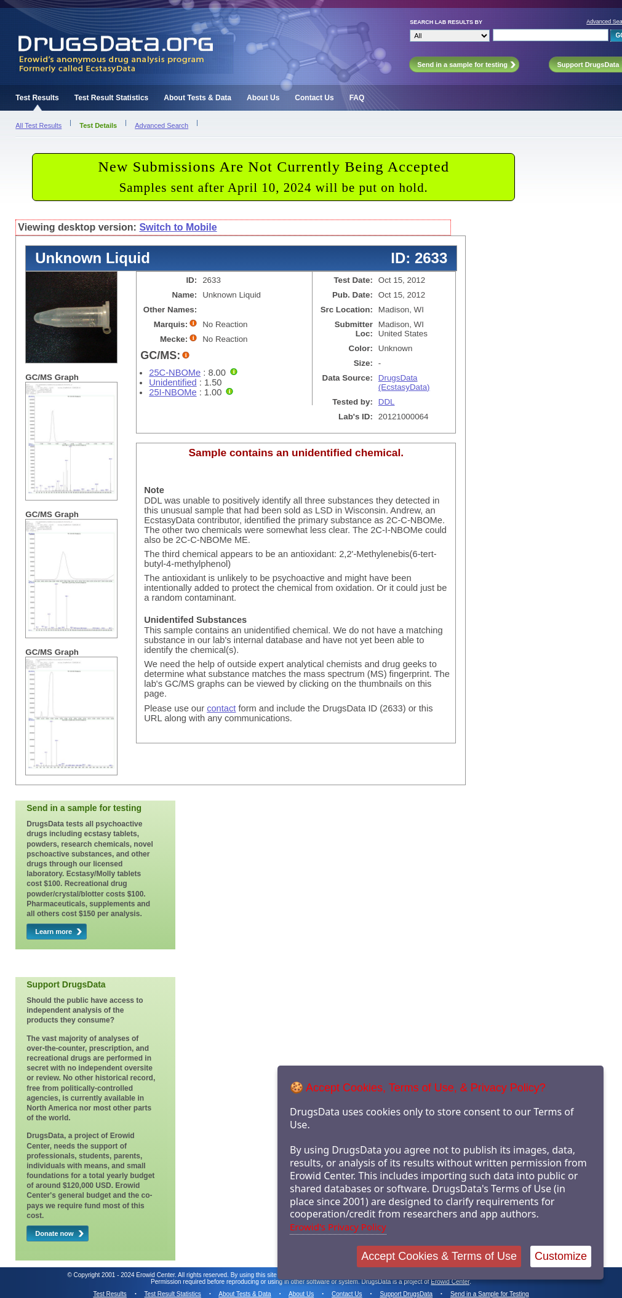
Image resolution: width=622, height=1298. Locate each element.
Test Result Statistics (111, 97)
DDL (386, 401)
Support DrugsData (406, 1294)
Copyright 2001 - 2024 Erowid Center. (125, 1275)
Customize (561, 1256)
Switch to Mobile (178, 227)
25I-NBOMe (172, 392)
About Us (263, 97)
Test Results (36, 97)
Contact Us (314, 97)
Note (154, 490)
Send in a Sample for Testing (489, 1294)
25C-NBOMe (175, 373)
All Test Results (38, 125)
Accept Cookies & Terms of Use (439, 1256)
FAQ (357, 97)
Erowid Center (450, 1281)
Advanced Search (161, 125)
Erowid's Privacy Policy (338, 1227)
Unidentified (172, 382)
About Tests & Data (197, 97)
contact (221, 708)
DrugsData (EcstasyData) (404, 382)
